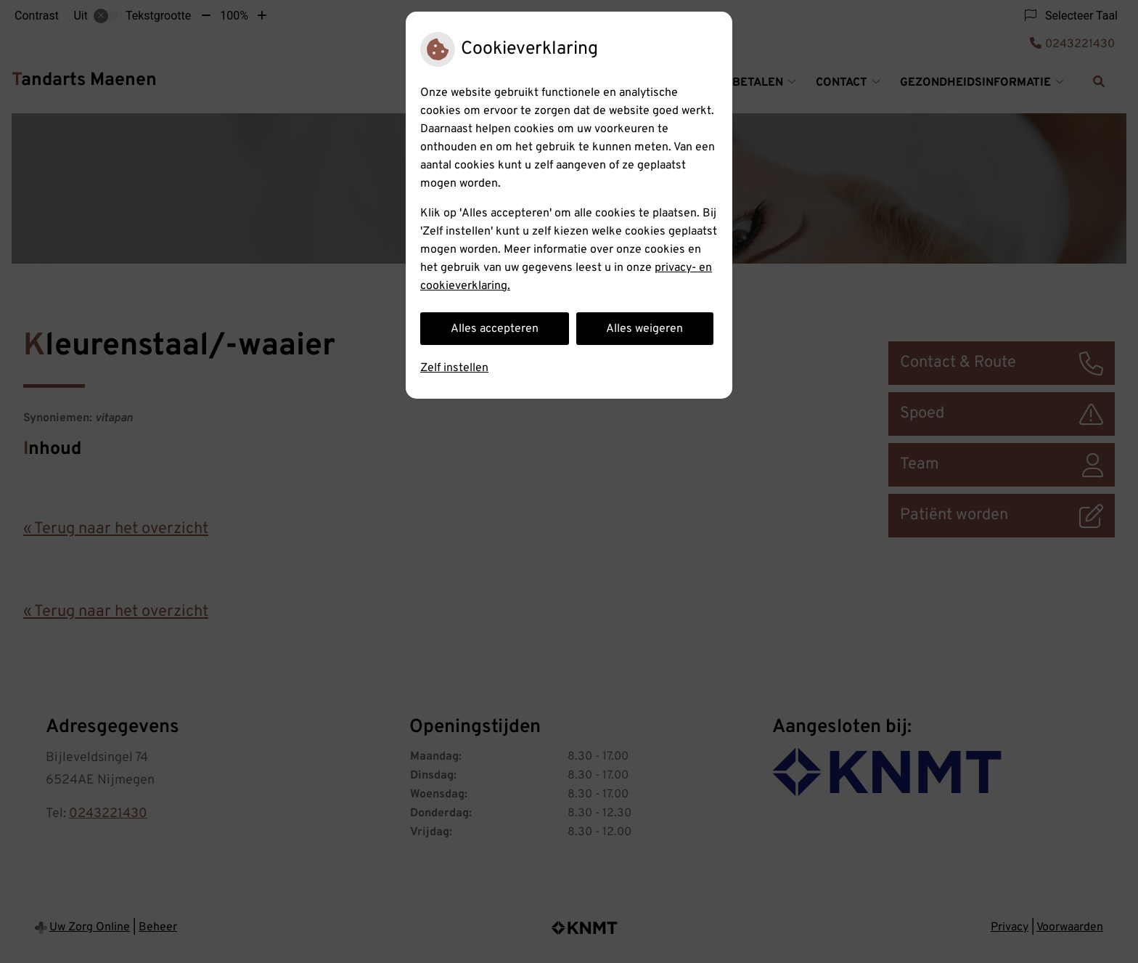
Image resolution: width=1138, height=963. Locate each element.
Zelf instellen (454, 368)
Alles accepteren (495, 329)
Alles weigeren (644, 329)
